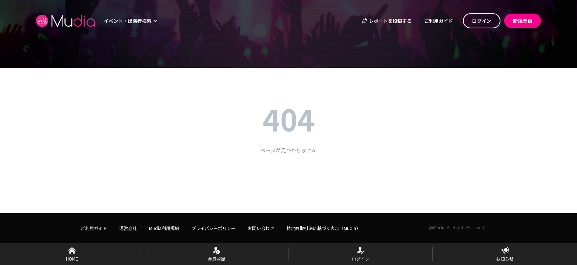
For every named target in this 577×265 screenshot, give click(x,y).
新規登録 (522, 20)
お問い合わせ (261, 228)
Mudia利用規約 (164, 228)
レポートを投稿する (386, 20)
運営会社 (128, 228)
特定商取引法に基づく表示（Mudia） (323, 228)
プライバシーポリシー (213, 228)
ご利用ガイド (438, 20)
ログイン (481, 20)
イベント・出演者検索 (130, 20)
